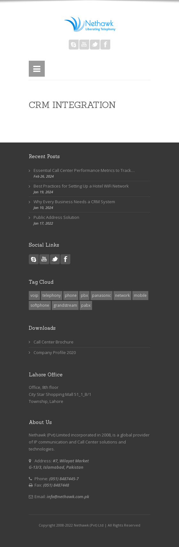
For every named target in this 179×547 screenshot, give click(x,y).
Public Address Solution (56, 217)
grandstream (65, 305)
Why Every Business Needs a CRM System (74, 201)
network (122, 295)
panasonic (101, 295)
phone (71, 295)
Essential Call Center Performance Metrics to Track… (84, 170)
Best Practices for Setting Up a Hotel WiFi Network (81, 186)
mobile (140, 295)
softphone (39, 305)
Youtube (84, 45)
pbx (84, 295)
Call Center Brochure (54, 342)
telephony (52, 295)
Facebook (105, 45)
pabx (85, 305)
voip (34, 295)
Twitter (95, 45)
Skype (74, 45)
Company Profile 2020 (55, 352)
